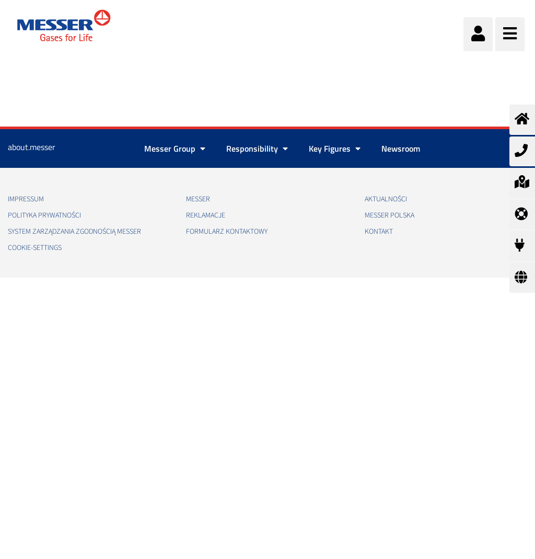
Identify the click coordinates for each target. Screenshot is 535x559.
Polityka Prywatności (44, 215)
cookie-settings (35, 248)
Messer (198, 199)
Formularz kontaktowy (227, 231)
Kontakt (379, 231)
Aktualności (386, 199)
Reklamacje (205, 215)
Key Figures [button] (334, 148)
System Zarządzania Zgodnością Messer (74, 231)
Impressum (26, 199)
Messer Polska (389, 215)
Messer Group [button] (174, 148)
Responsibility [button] (257, 148)
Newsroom (400, 148)
